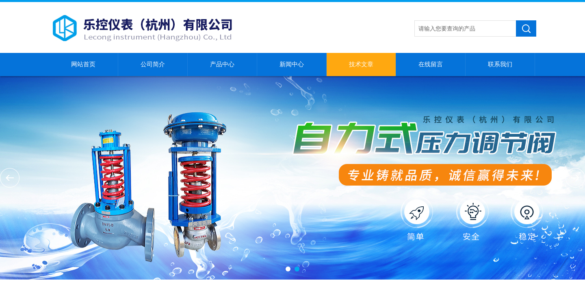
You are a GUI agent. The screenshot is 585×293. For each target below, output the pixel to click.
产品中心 (222, 64)
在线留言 (430, 64)
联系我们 (500, 64)
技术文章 (361, 64)
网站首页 (83, 64)
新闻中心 (292, 64)
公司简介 (153, 64)
